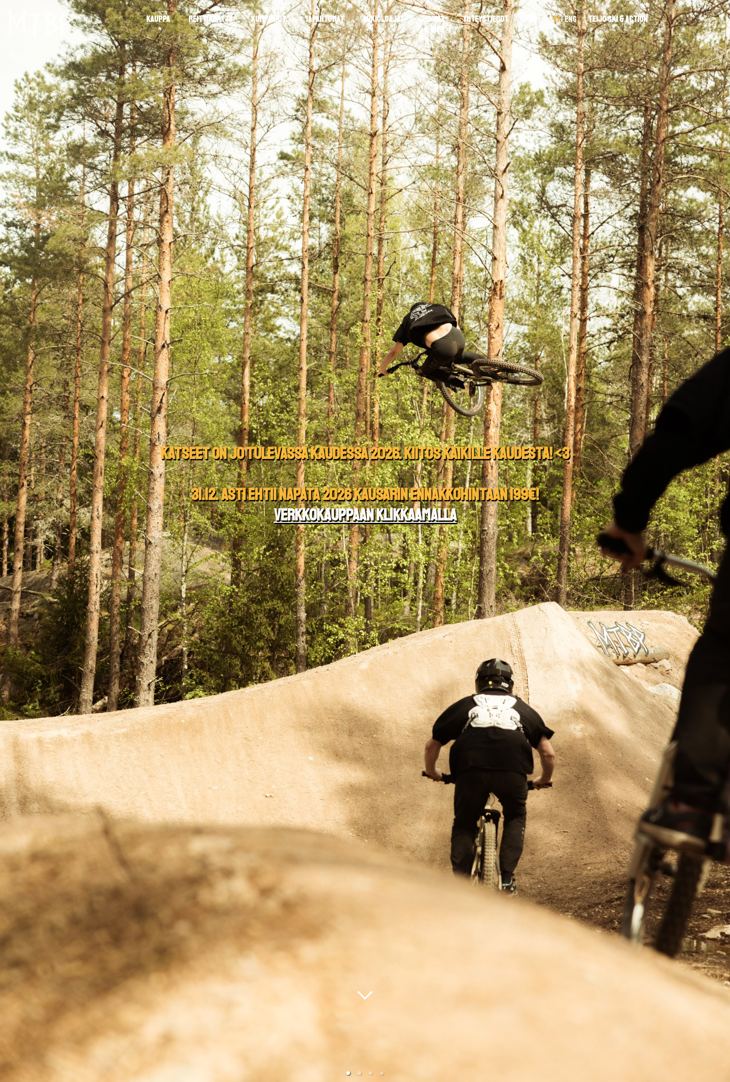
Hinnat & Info (434, 24)
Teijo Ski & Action (618, 19)
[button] (348, 1073)
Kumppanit (268, 19)
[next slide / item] (723, 541)
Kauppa (158, 19)
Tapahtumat (324, 19)
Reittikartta (210, 19)
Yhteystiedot (485, 19)
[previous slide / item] (6, 541)
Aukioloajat (383, 19)
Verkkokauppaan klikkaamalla (365, 515)
